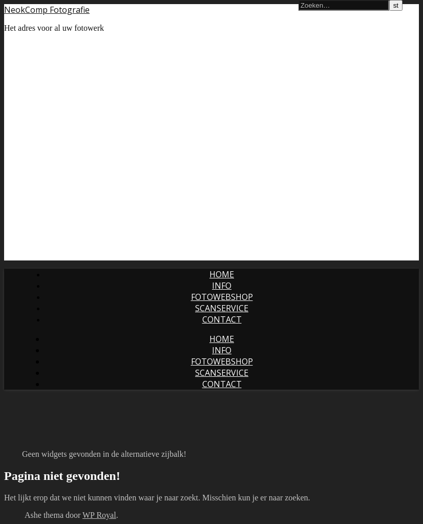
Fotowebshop (222, 297)
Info (221, 285)
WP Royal (99, 515)
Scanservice (221, 308)
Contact (222, 319)
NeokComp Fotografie (47, 9)
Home (221, 274)
